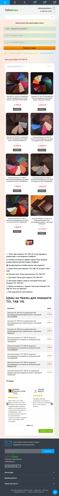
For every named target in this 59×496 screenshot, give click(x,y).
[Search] (52, 17)
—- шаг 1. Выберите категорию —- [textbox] (16, 29)
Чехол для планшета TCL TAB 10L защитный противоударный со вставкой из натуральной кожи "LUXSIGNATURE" (42, 179)
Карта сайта (37, 490)
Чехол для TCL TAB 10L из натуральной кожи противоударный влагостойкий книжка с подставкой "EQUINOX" (42, 98)
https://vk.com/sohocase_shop (54, 8)
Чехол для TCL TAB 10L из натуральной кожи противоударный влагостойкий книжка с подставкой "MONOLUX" (17, 138)
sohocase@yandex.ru (44, 8)
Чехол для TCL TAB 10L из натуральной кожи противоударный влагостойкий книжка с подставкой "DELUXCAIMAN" (17, 98)
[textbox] (29, 35)
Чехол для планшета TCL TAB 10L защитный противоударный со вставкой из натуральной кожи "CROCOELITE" (42, 139)
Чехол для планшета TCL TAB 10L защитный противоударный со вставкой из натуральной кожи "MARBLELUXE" (17, 220)
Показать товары (29, 48)
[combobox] (30, 29)
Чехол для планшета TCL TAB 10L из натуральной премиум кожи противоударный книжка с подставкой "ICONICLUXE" (24, 373)
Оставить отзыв (46, 431)
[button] (24, 2)
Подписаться (48, 451)
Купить (17, 109)
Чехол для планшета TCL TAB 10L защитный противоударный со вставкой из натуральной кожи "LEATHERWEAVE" (17, 179)
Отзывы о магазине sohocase (36, 492)
